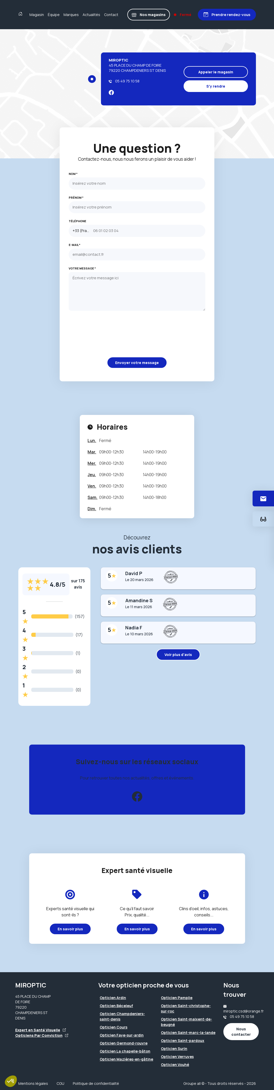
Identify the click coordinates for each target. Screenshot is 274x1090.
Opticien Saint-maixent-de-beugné (186, 1022)
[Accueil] (21, 14)
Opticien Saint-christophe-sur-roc (186, 1008)
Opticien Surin (174, 1048)
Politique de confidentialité (96, 1083)
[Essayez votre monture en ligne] (263, 519)
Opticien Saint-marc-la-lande (188, 1032)
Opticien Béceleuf (116, 1005)
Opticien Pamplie (176, 997)
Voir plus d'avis (178, 654)
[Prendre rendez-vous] (227, 14)
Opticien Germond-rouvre (123, 1043)
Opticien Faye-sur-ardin (122, 1035)
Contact (111, 14)
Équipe (54, 14)
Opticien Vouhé (175, 1064)
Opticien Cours (113, 1027)
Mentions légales (33, 1083)
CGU (60, 1083)
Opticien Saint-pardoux (182, 1040)
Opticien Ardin (113, 997)
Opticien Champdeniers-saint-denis (122, 1016)
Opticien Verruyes (177, 1056)
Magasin (36, 14)
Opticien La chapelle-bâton (125, 1051)
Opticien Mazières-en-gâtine (126, 1059)
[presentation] (108, 334)
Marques (71, 14)
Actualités (91, 14)
